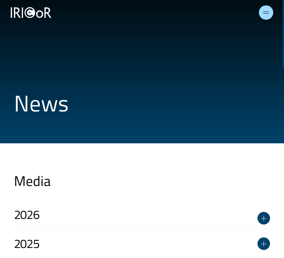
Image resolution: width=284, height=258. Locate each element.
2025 (142, 243)
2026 (142, 217)
